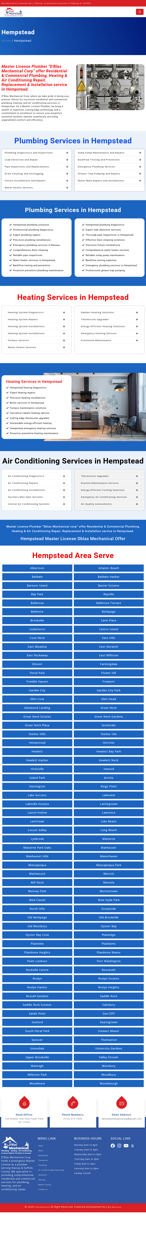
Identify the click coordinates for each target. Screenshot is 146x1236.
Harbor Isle (109, 734)
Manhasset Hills (37, 856)
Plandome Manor (109, 952)
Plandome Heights (37, 952)
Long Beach (108, 830)
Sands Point (37, 1013)
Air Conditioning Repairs (23, 482)
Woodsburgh (109, 1083)
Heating (41, 1180)
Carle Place (108, 620)
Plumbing (42, 1165)
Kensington (37, 786)
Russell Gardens (37, 996)
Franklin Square (37, 681)
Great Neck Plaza (37, 725)
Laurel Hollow (37, 812)
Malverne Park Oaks (37, 847)
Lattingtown (109, 804)
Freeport (108, 681)
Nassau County (44, 1185)
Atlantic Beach (109, 568)
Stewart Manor (108, 1031)
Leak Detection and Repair (21, 159)
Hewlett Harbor (37, 760)
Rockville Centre (37, 970)
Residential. (43, 1155)
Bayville (108, 594)
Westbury (109, 1066)
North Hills (37, 909)
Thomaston (109, 1040)
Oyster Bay (109, 926)
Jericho (109, 777)
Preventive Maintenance (96, 340)
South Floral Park (37, 1031)
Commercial (43, 1160)
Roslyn (37, 978)
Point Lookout (37, 961)
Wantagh (37, 1066)
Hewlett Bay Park (108, 751)
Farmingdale (109, 664)
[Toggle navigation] (140, 11)
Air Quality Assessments (96, 503)
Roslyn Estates (108, 978)
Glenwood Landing (37, 708)
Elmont (37, 664)
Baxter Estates (108, 585)
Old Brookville (109, 917)
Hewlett (37, 751)
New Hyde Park (109, 900)
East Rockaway (37, 655)
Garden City (37, 690)
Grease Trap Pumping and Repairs (99, 173)
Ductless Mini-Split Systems (25, 496)
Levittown (37, 821)
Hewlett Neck (108, 760)
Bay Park (37, 594)
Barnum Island (37, 585)
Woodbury (108, 1074)
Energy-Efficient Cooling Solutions (103, 489)
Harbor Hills (37, 734)
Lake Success (37, 795)
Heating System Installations (26, 326)
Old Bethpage (37, 917)
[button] (36, 152)
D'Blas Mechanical (42, 1207)
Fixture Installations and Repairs (25, 180)
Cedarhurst (37, 629)
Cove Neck (37, 638)
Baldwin (37, 576)
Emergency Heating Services (99, 333)
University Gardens (108, 1048)
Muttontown (109, 891)
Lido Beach (108, 821)
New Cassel (37, 900)
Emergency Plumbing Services (96, 166)
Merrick (108, 873)
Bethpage (109, 611)
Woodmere (37, 1083)
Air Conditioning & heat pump (51, 1170)
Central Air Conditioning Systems (28, 503)
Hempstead (37, 742)
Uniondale (37, 1048)
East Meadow (37, 646)
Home (6, 41)
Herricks (109, 742)
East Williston (108, 655)
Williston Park (37, 1074)
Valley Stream (108, 1057)
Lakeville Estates (37, 804)
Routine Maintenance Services (100, 482)
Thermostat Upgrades (95, 319)
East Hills (108, 638)
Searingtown (109, 1022)
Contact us (42, 1189)
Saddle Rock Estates (37, 1005)
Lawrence (108, 812)
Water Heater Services (19, 187)
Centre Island (108, 629)
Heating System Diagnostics (26, 312)
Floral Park (37, 673)
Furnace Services (18, 340)
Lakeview (108, 795)
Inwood (109, 769)
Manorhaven (108, 856)
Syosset (37, 1040)
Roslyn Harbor (37, 987)
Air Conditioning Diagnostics (26, 475)
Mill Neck (37, 882)
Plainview (37, 943)
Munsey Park (37, 891)
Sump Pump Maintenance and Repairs (101, 152)
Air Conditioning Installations (26, 489)
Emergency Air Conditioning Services (104, 496)
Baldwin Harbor (109, 576)
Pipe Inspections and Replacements (27, 166)
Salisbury (108, 1005)
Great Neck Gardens (108, 716)
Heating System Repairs (23, 319)
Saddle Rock (108, 996)
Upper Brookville (37, 1057)
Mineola (108, 882)
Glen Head (108, 699)
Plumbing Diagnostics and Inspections (29, 152)
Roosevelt (109, 970)
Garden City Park (109, 690)
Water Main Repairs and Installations (101, 180)
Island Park (37, 777)
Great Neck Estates (37, 716)
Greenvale (109, 725)
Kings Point (109, 786)
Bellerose (37, 603)
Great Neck (109, 708)
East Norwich (108, 646)
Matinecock (37, 873)
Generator (42, 1175)
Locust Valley (37, 830)
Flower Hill (108, 673)
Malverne (108, 839)
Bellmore (37, 611)
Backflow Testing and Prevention (99, 159)
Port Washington (109, 961)
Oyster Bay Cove (37, 935)
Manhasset (108, 847)
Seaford (37, 1022)
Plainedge (109, 935)
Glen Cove (37, 699)
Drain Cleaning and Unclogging (24, 173)
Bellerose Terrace (108, 603)
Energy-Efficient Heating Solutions (103, 326)
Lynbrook (37, 839)
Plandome (109, 943)
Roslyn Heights (108, 987)
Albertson (37, 568)
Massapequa (37, 865)
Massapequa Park (108, 865)
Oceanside (108, 909)
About (40, 1151)
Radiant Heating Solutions (97, 312)
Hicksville (37, 769)
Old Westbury (37, 926)
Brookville (37, 620)
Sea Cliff (109, 1013)
